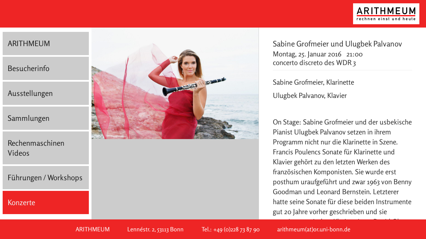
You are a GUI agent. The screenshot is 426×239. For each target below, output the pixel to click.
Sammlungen (28, 118)
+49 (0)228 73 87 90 (236, 229)
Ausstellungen (30, 93)
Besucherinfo (28, 68)
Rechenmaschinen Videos (36, 147)
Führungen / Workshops (45, 177)
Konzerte (21, 202)
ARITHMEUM (29, 43)
